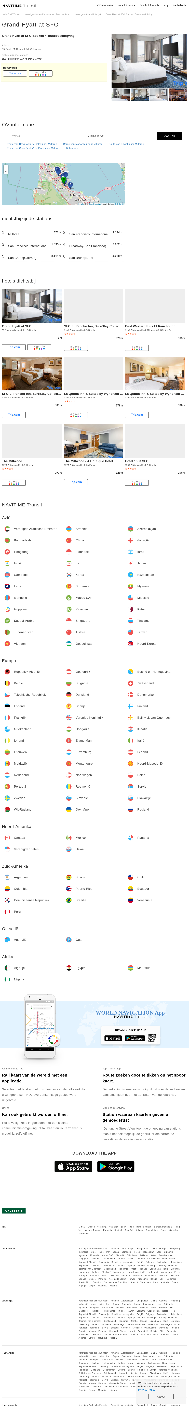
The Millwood (12, 461)
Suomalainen (152, 1230)
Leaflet (81, 204)
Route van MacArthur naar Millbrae (83, 144)
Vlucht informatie (149, 5)
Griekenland (110, 1269)
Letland (95, 1272)
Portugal (82, 1275)
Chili (162, 1279)
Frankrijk (151, 1265)
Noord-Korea (168, 1259)
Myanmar (83, 1255)
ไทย (132, 1227)
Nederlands (84, 1233)
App (166, 5)
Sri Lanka (168, 1252)
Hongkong (175, 1248)
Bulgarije (150, 1262)
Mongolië (94, 1255)
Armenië (115, 1248)
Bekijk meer (72, 148)
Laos (159, 1252)
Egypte (92, 1286)
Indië (101, 1252)
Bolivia (154, 1279)
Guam (175, 1282)
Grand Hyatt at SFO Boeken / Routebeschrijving (38, 35)
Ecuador (97, 1282)
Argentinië (143, 1279)
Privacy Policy (146, 1389)
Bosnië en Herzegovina (123, 1262)
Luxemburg (83, 1272)
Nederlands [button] (179, 5)
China (154, 1248)
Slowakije (137, 1275)
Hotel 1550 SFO (136, 461)
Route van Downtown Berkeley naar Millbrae (32, 144)
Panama (102, 1279)
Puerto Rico (84, 1282)
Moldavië (106, 1272)
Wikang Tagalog (93, 1230)
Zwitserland (162, 1262)
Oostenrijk (104, 1262)
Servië (105, 1275)
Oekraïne (163, 1275)
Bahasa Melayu (144, 1227)
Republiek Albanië (87, 1262)
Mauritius (102, 1286)
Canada (82, 1279)
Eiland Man (155, 1269)
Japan (116, 1252)
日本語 (81, 1227)
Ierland (143, 1269)
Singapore (83, 1259)
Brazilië (134, 1282)
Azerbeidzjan (127, 1248)
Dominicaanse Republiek (115, 1282)
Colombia (171, 1279)
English (91, 1227)
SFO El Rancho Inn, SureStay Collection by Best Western (107, 326)
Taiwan (130, 1259)
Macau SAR (107, 1255)
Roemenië (94, 1275)
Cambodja (126, 1252)
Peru (155, 1282)
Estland (121, 1265)
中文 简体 (113, 1227)
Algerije (82, 1286)
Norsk (164, 1230)
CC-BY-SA (120, 204)
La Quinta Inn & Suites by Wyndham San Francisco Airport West (113, 393)
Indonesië (83, 1252)
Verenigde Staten (117, 1279)
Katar (153, 1255)
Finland (141, 1265)
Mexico (92, 1279)
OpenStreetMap (95, 204)
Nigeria (113, 1286)
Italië (165, 1269)
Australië (164, 1282)
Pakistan (144, 1255)
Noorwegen (166, 1272)
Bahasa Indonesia (163, 1227)
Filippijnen (132, 1255)
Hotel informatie (127, 5)
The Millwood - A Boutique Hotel (88, 461)
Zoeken (169, 136)
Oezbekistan (153, 1259)
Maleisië (120, 1255)
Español (129, 1230)
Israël (93, 1252)
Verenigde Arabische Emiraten (93, 1248)
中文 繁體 (101, 1227)
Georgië (163, 1248)
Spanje (131, 1265)
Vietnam (141, 1259)
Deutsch (118, 1230)
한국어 (124, 1227)
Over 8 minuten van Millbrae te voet (22, 59)
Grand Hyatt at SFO (30, 24)
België (140, 1262)
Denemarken (109, 1265)
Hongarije (123, 1269)
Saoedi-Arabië (166, 1255)
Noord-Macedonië (136, 1272)
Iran (108, 1252)
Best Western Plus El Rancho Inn (150, 326)
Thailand (95, 1259)
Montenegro (119, 1272)
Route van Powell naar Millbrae (126, 144)
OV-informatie (105, 5)
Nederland (153, 1272)
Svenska (173, 1230)
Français (107, 1230)
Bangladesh (142, 1248)
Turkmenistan (108, 1259)
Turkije (121, 1259)
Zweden (115, 1275)
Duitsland (95, 1265)
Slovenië (125, 1275)
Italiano (139, 1230)
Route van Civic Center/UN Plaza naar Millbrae (33, 148)
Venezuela (145, 1282)
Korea (137, 1252)
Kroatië (134, 1269)
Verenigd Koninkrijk (168, 1265)
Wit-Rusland (150, 1275)
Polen (177, 1272)
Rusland (175, 1275)
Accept (161, 1396)
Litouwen (175, 1269)
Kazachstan (148, 1252)
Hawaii (132, 1279)
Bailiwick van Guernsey (89, 1269)
